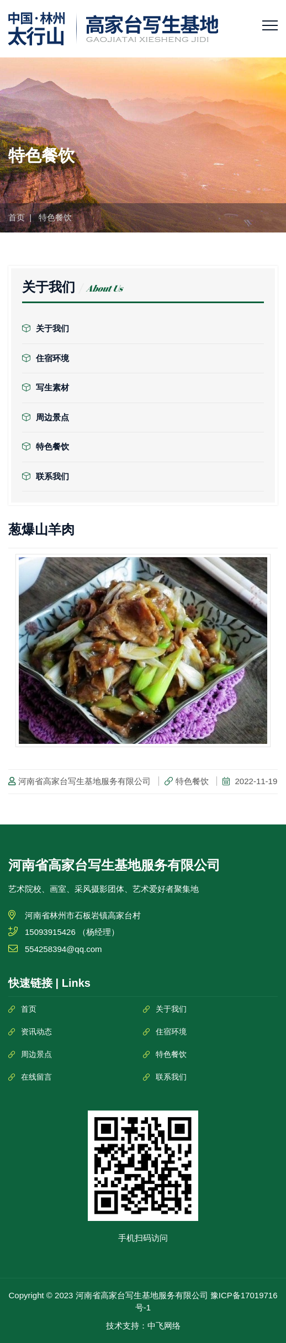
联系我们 (45, 476)
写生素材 (45, 387)
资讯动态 (36, 1031)
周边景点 (45, 417)
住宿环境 (45, 358)
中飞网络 (164, 1325)
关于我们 (45, 328)
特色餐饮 (45, 446)
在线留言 (36, 1076)
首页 (16, 217)
